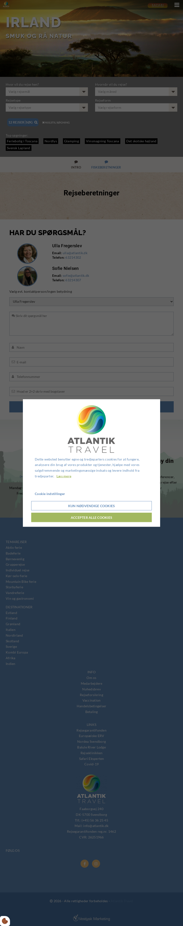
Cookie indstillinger (50, 493)
